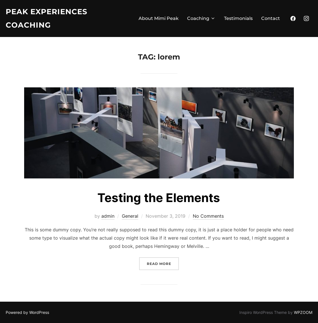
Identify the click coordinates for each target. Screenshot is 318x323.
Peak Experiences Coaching (46, 18)
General (130, 216)
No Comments (208, 216)
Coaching (201, 18)
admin (107, 216)
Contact (270, 18)
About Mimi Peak (159, 18)
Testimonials (238, 18)
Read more (163, 263)
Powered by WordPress (27, 312)
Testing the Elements (158, 197)
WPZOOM (303, 312)
